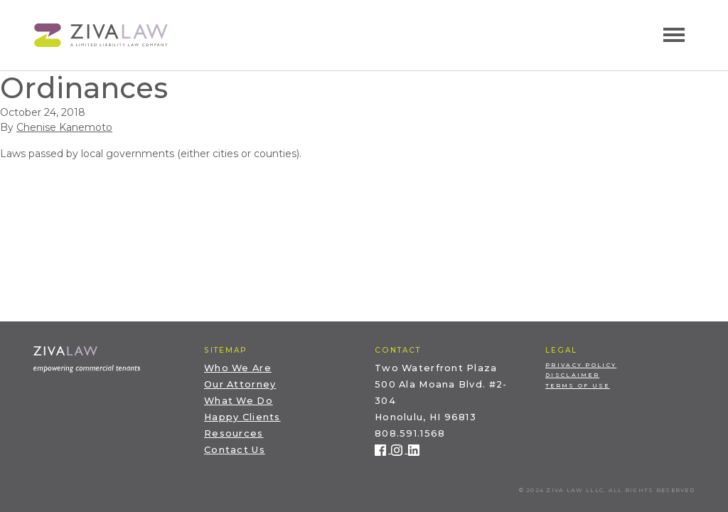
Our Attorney (240, 384)
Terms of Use (577, 386)
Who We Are (238, 368)
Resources (234, 433)
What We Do (238, 400)
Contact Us (234, 449)
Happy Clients (242, 417)
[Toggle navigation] (674, 35)
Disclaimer (572, 375)
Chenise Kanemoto (64, 127)
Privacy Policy (580, 365)
